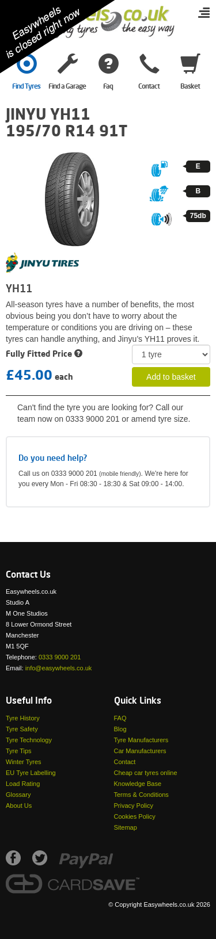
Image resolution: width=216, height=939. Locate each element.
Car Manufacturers (140, 750)
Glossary (18, 794)
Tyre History (23, 718)
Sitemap (125, 827)
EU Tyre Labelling (31, 772)
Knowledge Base (138, 783)
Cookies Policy (135, 816)
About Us (19, 805)
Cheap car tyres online (145, 772)
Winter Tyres (23, 761)
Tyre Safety (22, 729)
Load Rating (23, 783)
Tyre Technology (29, 739)
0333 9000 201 (60, 657)
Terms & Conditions (141, 794)
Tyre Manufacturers (141, 739)
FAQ (120, 718)
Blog (120, 729)
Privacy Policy (133, 805)
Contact (125, 761)
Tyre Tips (19, 750)
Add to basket (171, 376)
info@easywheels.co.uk (58, 668)
